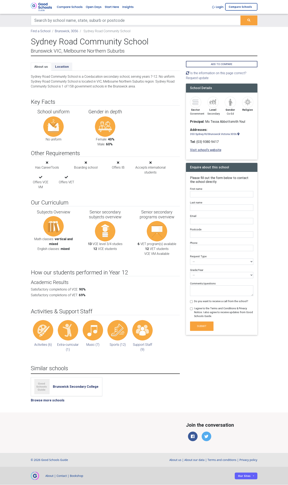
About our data (194, 460)
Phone (193, 243)
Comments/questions (203, 283)
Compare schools (240, 7)
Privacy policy (248, 460)
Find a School (40, 31)
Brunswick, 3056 (66, 31)
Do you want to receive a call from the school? (221, 301)
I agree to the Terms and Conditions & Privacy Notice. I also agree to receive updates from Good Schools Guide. (223, 312)
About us (41, 66)
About (49, 476)
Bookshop (76, 476)
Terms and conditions (222, 460)
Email (193, 216)
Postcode (195, 229)
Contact (62, 476)
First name (196, 189)
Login (218, 7)
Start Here (112, 7)
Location (62, 66)
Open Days (93, 7)
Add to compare (221, 64)
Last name (196, 202)
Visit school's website (205, 150)
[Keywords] (136, 20)
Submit (202, 326)
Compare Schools (70, 7)
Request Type (198, 256)
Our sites (244, 476)
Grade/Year (196, 270)
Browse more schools (47, 400)
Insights (127, 7)
